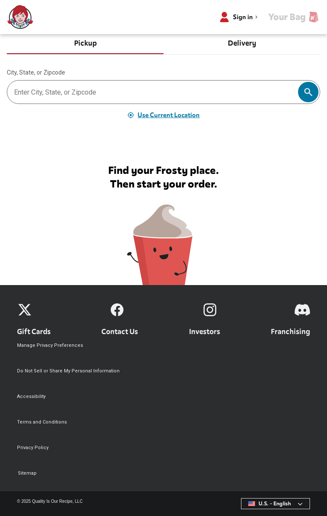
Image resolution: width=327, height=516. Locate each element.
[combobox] (275, 503)
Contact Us (119, 331)
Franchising (290, 331)
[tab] (85, 44)
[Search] (308, 92)
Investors (204, 331)
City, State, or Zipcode (36, 72)
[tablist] (163, 44)
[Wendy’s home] (20, 17)
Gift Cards (34, 331)
